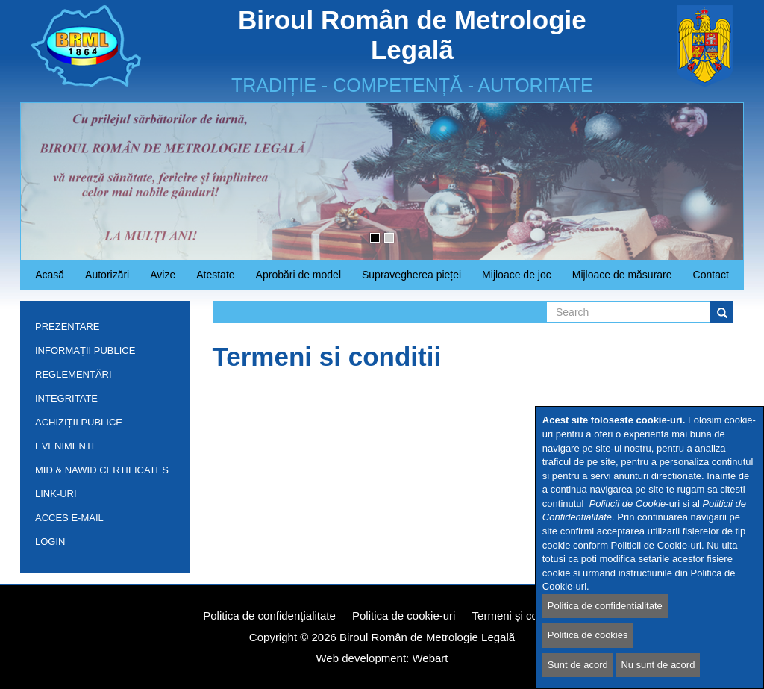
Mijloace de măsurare (622, 275)
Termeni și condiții (516, 615)
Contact (711, 275)
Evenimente (66, 446)
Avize (157, 279)
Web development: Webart (382, 658)
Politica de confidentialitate (605, 605)
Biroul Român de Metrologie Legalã (427, 637)
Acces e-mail (69, 517)
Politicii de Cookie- (629, 503)
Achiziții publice (101, 425)
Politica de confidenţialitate (269, 615)
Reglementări (101, 377)
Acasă (49, 275)
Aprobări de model (293, 279)
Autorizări (102, 279)
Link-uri (56, 493)
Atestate (210, 279)
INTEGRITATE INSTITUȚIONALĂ (74, 401)
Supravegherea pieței (406, 279)
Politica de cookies (588, 635)
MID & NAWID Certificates (102, 470)
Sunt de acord (578, 664)
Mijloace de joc (511, 279)
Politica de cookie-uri (403, 615)
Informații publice (101, 353)
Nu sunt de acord (658, 664)
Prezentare (101, 329)
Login (50, 541)
